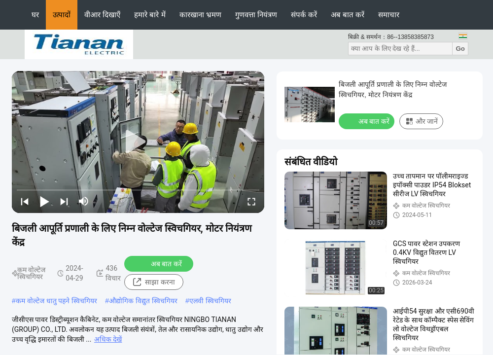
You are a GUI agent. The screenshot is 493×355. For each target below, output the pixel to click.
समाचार (388, 14)
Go (460, 48)
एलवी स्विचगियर (210, 301)
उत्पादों (61, 14)
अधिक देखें (108, 339)
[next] (64, 201)
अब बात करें (347, 14)
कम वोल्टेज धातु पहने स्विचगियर (57, 301)
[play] (138, 142)
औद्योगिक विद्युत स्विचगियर (143, 301)
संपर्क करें (304, 14)
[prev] (25, 201)
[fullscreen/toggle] (251, 201)
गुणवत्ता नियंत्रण (256, 14)
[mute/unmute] (84, 201)
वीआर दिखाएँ (102, 14)
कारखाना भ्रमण (200, 14)
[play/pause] (44, 201)
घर (35, 14)
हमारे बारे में (149, 14)
